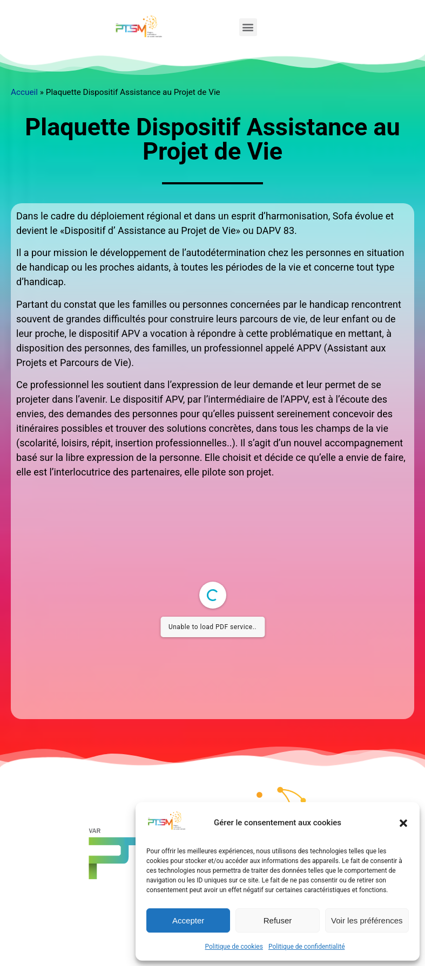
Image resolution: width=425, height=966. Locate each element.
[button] (403, 823)
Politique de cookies (234, 946)
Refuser (278, 920)
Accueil (24, 92)
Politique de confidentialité (306, 946)
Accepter (188, 920)
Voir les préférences (367, 920)
